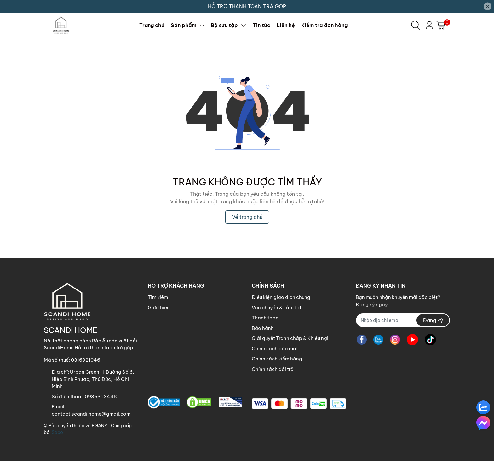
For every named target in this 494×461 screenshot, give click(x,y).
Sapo (57, 432)
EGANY (99, 426)
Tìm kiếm (158, 297)
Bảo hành (263, 328)
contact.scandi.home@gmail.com (91, 414)
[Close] (487, 6)
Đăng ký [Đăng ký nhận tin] (433, 320)
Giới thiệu (158, 308)
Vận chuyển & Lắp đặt (277, 308)
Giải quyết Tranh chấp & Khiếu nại (290, 338)
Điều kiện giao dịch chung (281, 297)
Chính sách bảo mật (275, 349)
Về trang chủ (247, 217)
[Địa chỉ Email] (403, 320)
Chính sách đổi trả (273, 369)
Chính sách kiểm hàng (277, 359)
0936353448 (101, 397)
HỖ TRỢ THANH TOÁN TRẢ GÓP (247, 6)
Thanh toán (265, 318)
